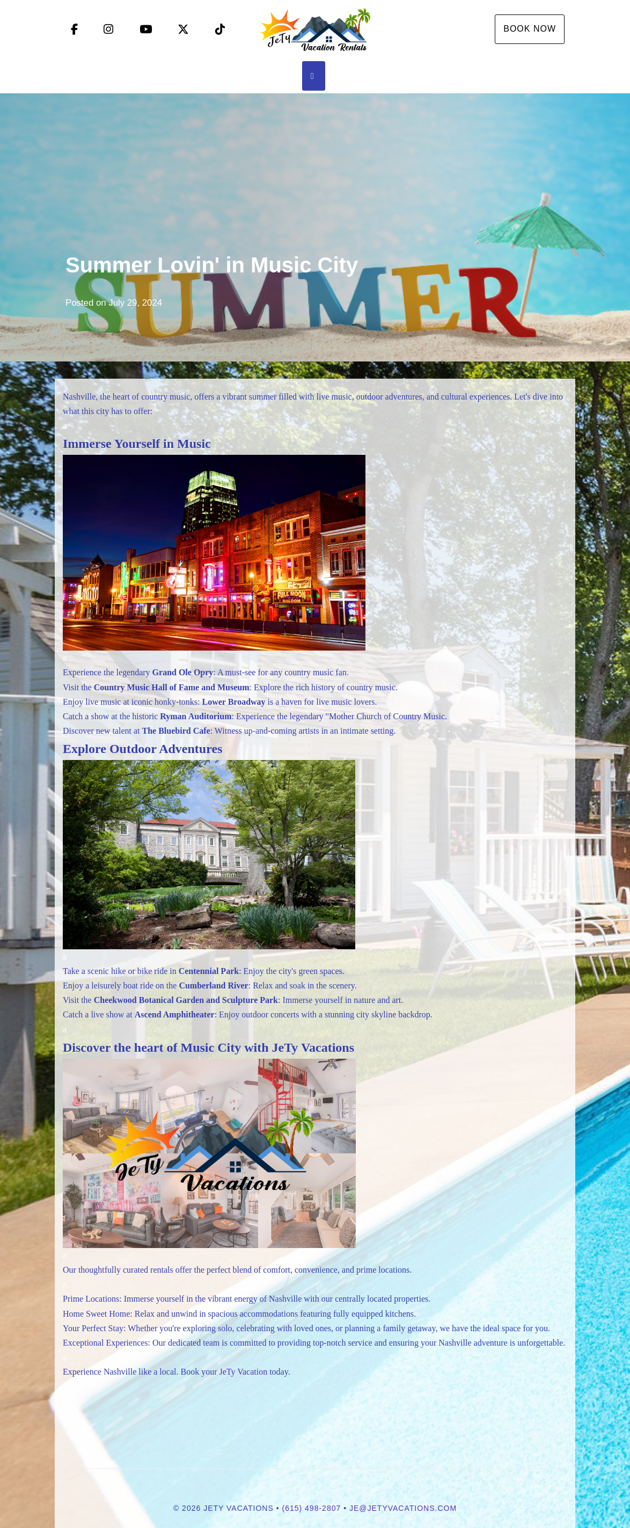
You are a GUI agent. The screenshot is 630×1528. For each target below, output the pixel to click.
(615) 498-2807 (311, 1508)
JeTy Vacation (243, 1371)
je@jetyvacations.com (403, 1508)
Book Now (529, 28)
